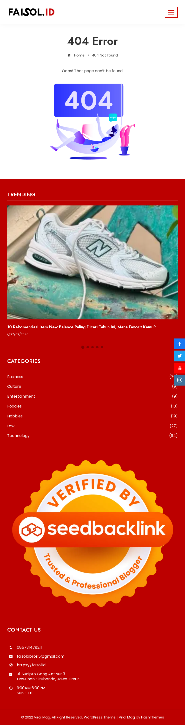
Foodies (92, 406)
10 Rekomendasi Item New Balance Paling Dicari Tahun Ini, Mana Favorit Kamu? (81, 327)
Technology (92, 435)
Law (92, 426)
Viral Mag (127, 717)
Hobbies (92, 416)
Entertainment (92, 396)
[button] (83, 347)
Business (92, 377)
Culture (92, 386)
